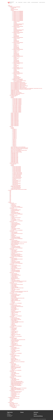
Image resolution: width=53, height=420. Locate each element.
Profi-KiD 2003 (14, 179)
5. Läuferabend (13, 302)
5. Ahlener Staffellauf (13, 387)
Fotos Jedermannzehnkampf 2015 (17, 187)
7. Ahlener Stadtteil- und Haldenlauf (15, 289)
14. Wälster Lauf (13, 245)
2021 (10, 194)
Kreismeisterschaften (16, 41)
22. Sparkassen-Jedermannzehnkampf (16, 224)
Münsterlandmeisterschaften (14, 212)
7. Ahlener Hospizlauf (13, 250)
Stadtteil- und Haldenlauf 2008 (14, 121)
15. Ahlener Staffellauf (13, 297)
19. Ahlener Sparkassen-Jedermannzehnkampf (17, 251)
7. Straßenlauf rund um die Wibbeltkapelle (16, 385)
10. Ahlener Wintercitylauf (14, 249)
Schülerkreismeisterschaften (17, 77)
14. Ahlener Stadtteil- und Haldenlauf (15, 228)
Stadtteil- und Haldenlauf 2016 (14, 114)
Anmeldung (12, 8)
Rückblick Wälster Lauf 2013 (14, 153)
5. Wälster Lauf (14, 142)
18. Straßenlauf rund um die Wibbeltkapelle (18, 20)
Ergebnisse (29, 1)
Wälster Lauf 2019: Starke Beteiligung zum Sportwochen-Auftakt (19, 150)
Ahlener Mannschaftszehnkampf (15, 340)
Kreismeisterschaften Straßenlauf (18, 24)
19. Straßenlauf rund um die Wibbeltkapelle (18, 19)
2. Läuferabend (13, 333)
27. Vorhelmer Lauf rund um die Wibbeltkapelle (17, 207)
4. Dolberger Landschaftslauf (14, 312)
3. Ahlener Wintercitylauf (14, 317)
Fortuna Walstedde (9, 416)
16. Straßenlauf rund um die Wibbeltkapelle (18, 32)
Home (16, 1)
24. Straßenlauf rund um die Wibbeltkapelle (18, 15)
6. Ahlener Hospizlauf (13, 266)
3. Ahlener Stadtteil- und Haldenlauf (17, 110)
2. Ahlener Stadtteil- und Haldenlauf (17, 111)
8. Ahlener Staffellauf (13, 364)
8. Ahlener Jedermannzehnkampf (17, 183)
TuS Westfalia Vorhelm (10, 415)
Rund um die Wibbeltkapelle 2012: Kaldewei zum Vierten (18, 86)
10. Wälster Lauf (15, 138)
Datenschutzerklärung (38, 416)
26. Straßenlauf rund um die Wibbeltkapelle (18, 13)
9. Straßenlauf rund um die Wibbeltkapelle (16, 370)
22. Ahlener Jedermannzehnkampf (17, 168)
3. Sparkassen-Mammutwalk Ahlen (15, 223)
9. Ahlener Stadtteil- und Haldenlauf (17, 105)
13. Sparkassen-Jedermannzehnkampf (16, 305)
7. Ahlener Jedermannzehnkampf (15, 379)
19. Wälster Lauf (13, 204)
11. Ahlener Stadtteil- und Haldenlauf (17, 103)
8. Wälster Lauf (14, 140)
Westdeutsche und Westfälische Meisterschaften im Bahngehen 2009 (19, 291)
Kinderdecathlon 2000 (15, 184)
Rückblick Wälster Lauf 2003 (14, 162)
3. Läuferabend (13, 323)
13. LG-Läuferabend (13, 229)
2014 (10, 200)
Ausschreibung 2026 (13, 7)
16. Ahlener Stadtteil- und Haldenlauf (17, 99)
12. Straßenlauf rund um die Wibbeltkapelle (16, 345)
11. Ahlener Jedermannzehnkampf (17, 178)
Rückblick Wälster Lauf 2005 (14, 160)
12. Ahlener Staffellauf (13, 328)
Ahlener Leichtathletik (42, 1)
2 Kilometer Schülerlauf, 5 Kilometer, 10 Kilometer (20, 80)
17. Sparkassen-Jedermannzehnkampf (17, 172)
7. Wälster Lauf (13, 313)
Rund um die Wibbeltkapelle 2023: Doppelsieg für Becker (18, 82)
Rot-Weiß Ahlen (9, 414)
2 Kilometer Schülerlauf (17, 21)
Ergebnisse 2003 (12, 346)
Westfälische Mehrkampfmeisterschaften (16, 311)
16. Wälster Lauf (15, 133)
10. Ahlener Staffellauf (13, 347)
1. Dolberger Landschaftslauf (14, 341)
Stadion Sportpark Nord (14, 406)
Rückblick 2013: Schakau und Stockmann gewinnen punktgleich (19, 189)
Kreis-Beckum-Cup (13, 363)
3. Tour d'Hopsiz (13, 330)
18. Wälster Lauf (15, 131)
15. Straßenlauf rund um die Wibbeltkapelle (18, 37)
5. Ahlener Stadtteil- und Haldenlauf (17, 108)
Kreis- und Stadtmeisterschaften (18, 81)
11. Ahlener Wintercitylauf (14, 240)
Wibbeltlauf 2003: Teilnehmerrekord (15, 94)
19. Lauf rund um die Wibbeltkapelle (15, 271)
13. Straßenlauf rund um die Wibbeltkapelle (18, 49)
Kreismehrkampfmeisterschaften (15, 210)
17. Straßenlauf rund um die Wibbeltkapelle (18, 26)
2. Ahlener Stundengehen (14, 267)
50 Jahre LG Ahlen (12, 404)
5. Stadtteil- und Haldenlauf (14, 314)
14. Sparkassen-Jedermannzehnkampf (16, 294)
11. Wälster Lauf (15, 137)
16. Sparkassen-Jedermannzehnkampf (17, 173)
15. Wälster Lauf (15, 134)
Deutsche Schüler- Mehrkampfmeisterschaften (16, 381)
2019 (10, 196)
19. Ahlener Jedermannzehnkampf (17, 170)
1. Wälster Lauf (13, 369)
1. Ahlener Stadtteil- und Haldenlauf (15, 350)
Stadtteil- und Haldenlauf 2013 (14, 117)
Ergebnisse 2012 (12, 257)
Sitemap (22, 412)
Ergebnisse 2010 (12, 272)
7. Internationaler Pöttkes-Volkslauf (15, 396)
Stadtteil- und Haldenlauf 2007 (14, 122)
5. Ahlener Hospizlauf (13, 285)
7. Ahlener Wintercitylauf (14, 273)
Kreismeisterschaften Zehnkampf (15, 295)
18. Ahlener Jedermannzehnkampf (17, 171)
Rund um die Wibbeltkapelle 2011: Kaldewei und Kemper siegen (19, 87)
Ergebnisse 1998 (12, 386)
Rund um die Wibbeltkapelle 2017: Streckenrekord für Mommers (19, 83)
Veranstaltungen (20, 1)
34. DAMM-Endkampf (13, 329)
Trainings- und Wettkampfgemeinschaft (14, 398)
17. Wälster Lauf (15, 132)
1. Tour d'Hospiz (13, 357)
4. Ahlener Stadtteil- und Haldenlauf (17, 109)
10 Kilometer (15, 52)
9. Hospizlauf (12, 216)
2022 (10, 193)
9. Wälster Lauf (14, 139)
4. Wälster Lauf (14, 143)
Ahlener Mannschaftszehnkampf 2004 (17, 177)
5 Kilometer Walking (16, 58)
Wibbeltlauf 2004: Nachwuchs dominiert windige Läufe (17, 93)
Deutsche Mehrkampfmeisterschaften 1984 (16, 391)
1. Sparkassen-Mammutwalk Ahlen (15, 241)
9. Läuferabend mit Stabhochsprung (15, 262)
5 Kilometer (15, 44)
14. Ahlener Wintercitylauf (14, 215)
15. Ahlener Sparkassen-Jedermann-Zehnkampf (17, 284)
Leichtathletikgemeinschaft (35, 1)
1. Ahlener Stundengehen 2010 (15, 274)
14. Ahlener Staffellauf (13, 308)
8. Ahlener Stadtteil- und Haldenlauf (17, 106)
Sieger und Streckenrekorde (14, 9)
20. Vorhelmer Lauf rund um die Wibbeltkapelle (17, 263)
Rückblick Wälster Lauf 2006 (14, 159)
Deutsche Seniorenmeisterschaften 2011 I (16, 268)
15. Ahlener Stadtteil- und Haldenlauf (17, 100)
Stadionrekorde (14, 407)
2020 (10, 195)
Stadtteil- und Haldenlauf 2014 (14, 116)
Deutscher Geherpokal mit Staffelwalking (16, 319)
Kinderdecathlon (13, 356)
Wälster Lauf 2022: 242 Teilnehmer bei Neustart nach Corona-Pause (19, 148)
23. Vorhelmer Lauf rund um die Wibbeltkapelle (17, 238)
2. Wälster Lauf (14, 145)
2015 (10, 199)
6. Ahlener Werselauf (13, 395)
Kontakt (35, 414)
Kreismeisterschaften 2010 (14, 277)
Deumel (11, 401)
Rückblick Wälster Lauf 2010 (14, 156)
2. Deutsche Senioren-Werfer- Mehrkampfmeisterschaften (18, 339)
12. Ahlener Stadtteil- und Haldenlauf (15, 246)
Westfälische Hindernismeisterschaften (16, 367)
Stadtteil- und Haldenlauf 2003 (14, 125)
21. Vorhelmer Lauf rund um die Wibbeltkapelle (17, 256)
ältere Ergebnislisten (12, 390)
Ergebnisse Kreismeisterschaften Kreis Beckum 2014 (17, 243)
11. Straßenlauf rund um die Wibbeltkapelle (16, 353)
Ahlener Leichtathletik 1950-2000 (14, 403)
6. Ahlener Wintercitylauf (14, 283)
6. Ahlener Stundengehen (14, 232)
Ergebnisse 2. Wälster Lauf (14, 359)
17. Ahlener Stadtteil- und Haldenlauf (17, 98)
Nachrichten (25, 1)
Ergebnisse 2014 (12, 239)
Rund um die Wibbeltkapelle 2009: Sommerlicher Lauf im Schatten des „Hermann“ (21, 89)
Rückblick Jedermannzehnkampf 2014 (15, 188)
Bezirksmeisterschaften (17, 48)
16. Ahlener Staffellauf (13, 286)
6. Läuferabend (13, 290)
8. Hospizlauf (12, 234)
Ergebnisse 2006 (12, 316)
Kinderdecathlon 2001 (15, 182)
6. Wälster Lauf (13, 324)
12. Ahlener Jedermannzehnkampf (17, 176)
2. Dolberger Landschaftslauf (14, 331)
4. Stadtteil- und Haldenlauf (14, 322)
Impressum (36, 412)
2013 (10, 201)
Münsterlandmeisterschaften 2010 (15, 278)
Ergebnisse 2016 (12, 221)
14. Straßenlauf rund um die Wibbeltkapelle (18, 42)
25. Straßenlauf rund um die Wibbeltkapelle (18, 14)
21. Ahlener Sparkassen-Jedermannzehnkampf (17, 233)
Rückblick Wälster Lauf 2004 (14, 161)
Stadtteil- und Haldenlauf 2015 (14, 115)
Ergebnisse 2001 (12, 362)
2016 (10, 198)
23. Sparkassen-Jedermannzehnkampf (16, 217)
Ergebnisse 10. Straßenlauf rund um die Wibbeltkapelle (18, 361)
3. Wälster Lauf (14, 144)
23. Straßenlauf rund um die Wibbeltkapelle (18, 16)
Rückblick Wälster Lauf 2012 (14, 154)
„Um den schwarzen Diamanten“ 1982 (15, 392)
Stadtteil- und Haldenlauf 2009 (14, 120)
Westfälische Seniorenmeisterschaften (15, 300)
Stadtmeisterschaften (16, 25)
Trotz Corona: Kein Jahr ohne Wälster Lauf (16, 149)
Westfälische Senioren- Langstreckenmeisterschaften (17, 389)
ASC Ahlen (8, 413)
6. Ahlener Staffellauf (13, 378)
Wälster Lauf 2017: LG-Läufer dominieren (16, 151)
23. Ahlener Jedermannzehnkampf (17, 166)
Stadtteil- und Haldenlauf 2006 (14, 123)
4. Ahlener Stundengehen (14, 252)
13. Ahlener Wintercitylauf (14, 222)
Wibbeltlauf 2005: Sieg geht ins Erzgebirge (16, 92)
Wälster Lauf (11, 126)
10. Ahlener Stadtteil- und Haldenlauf (17, 104)
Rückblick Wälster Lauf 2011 (14, 155)
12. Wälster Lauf (13, 260)
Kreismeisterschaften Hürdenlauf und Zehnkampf (17, 306)
